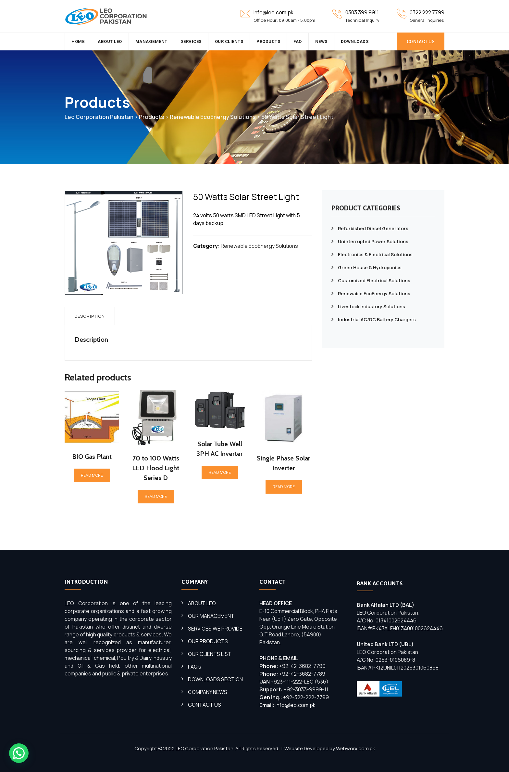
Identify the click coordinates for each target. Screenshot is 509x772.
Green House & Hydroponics (370, 267)
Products (268, 41)
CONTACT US (421, 41)
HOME (77, 41)
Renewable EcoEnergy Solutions (259, 245)
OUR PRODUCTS (208, 641)
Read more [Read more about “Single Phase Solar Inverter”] (284, 486)
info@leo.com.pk (296, 705)
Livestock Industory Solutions (371, 306)
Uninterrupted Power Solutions (373, 241)
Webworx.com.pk (355, 748)
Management (151, 41)
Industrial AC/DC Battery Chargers (377, 319)
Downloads (355, 41)
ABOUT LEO (202, 603)
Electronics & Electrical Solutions (375, 254)
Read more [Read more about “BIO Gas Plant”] (92, 475)
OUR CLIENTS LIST (209, 654)
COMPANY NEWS (207, 692)
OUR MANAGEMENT (211, 615)
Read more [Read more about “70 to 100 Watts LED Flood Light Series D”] (156, 496)
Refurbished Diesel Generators (373, 228)
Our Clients (229, 41)
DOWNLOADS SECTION (215, 679)
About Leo (110, 41)
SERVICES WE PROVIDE (215, 628)
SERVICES (191, 41)
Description (90, 316)
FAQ (297, 41)
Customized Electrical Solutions (374, 280)
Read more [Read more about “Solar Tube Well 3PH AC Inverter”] (220, 472)
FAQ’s (194, 666)
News (321, 41)
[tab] (90, 315)
